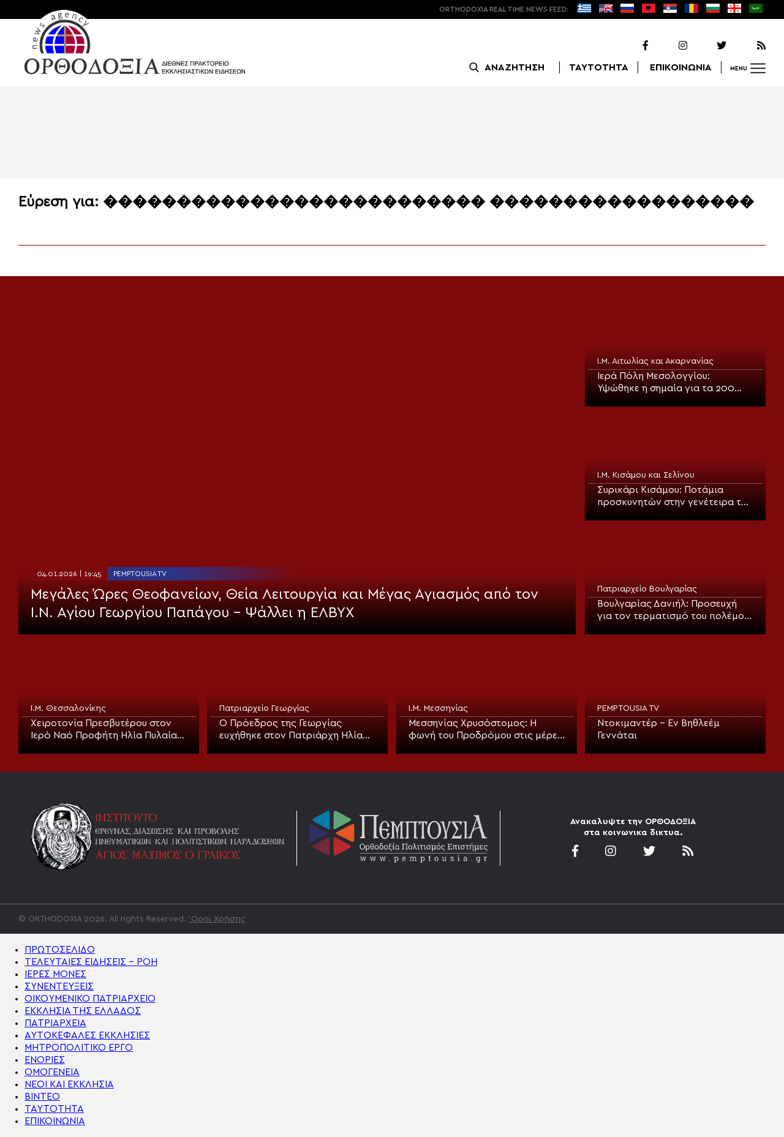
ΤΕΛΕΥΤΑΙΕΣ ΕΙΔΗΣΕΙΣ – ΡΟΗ (90, 962)
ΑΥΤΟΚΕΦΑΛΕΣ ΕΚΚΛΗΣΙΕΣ (87, 1035)
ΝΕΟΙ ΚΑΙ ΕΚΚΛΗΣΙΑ (69, 1084)
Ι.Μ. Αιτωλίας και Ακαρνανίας (655, 361)
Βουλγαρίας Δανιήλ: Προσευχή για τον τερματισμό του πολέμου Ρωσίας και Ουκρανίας (673, 610)
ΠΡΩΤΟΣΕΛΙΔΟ (59, 950)
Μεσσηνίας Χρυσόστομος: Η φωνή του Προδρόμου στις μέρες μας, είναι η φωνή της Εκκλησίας (486, 729)
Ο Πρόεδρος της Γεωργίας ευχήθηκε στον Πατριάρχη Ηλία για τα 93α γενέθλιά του (291, 729)
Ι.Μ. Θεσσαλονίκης (68, 708)
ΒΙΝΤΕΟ (42, 1096)
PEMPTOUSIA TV (140, 573)
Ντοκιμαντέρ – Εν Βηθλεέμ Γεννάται (658, 729)
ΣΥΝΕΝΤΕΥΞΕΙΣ (59, 986)
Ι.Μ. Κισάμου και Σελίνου (646, 475)
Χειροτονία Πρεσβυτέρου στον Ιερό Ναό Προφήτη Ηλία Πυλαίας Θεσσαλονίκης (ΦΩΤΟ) (107, 729)
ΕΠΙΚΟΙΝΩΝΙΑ (681, 67)
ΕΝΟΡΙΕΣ (44, 1060)
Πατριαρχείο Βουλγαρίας (647, 589)
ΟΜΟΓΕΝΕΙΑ (52, 1072)
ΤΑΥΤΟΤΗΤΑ (598, 67)
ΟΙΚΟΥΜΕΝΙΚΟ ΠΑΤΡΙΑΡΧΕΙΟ (90, 999)
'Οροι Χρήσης (217, 919)
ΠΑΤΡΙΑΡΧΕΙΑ (55, 1023)
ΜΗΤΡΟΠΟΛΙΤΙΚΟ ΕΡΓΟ (78, 1048)
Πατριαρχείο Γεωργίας (264, 708)
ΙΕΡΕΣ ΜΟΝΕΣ (55, 974)
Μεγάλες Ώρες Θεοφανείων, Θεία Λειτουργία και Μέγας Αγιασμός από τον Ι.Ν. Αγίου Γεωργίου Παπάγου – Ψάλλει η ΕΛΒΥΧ (284, 603)
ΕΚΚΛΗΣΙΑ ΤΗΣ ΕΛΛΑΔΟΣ (82, 1011)
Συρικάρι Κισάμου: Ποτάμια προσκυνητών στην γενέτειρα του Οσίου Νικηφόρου (674, 496)
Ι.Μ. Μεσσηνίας (438, 708)
